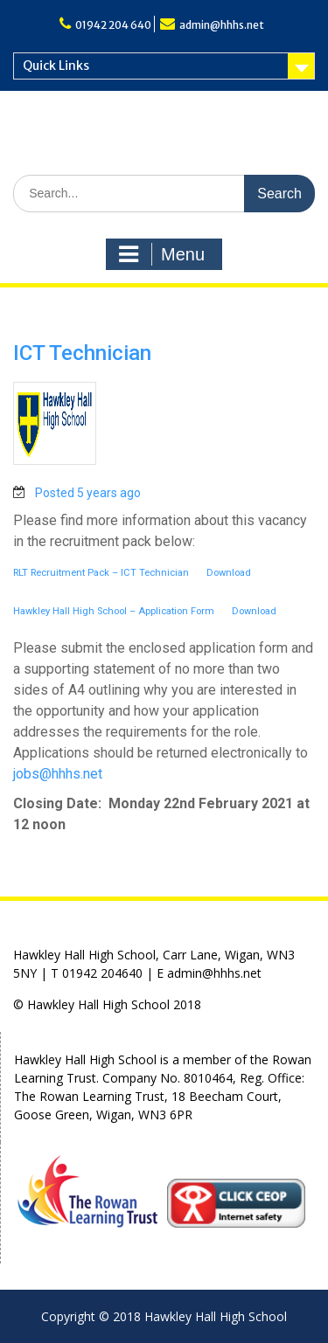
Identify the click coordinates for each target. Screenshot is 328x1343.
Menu (162, 254)
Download (228, 572)
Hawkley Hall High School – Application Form (113, 611)
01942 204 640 (113, 24)
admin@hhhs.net (221, 24)
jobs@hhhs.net (57, 773)
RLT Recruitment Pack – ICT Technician (101, 572)
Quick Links (56, 65)
